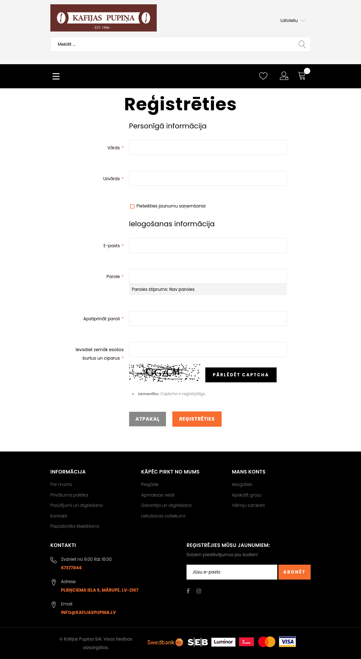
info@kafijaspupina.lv (88, 612)
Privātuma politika (69, 495)
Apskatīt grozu (247, 495)
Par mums (61, 484)
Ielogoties (242, 484)
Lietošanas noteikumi (163, 516)
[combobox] (180, 44)
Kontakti (58, 516)
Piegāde (150, 484)
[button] (293, 20)
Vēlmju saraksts (248, 505)
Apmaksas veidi (157, 495)
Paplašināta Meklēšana (74, 526)
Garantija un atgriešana (166, 505)
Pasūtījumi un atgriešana (76, 505)
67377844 (71, 568)
